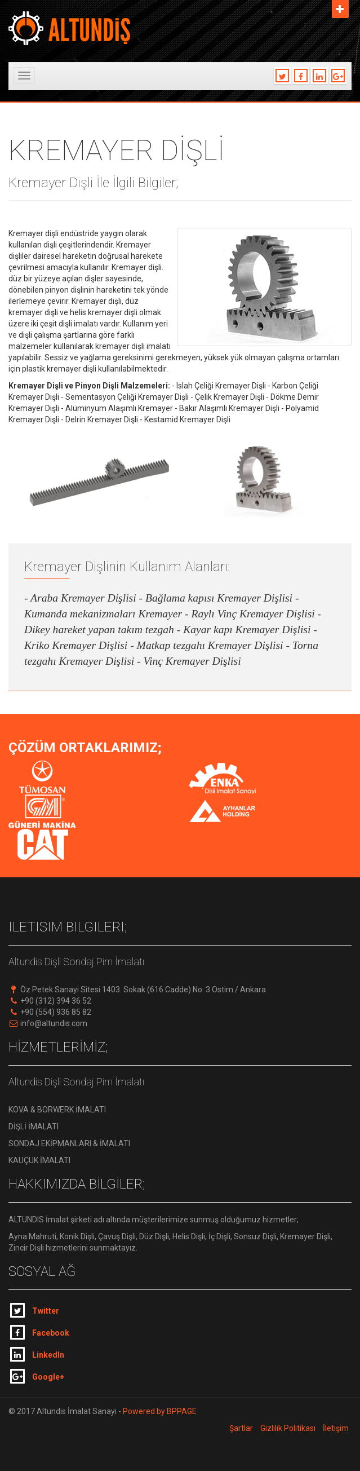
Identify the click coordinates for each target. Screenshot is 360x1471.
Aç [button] (340, 9)
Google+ (37, 1376)
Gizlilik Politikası (287, 1428)
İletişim (336, 1428)
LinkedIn (37, 1354)
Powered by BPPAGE (159, 1411)
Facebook (39, 1332)
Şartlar (241, 1428)
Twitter (34, 1310)
